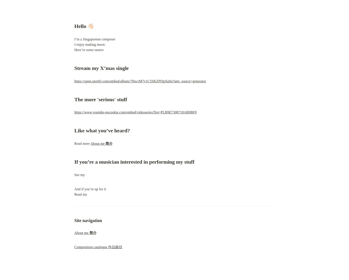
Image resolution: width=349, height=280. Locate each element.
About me (102, 143)
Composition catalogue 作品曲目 (98, 247)
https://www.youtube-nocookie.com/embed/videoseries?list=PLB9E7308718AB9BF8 (135, 112)
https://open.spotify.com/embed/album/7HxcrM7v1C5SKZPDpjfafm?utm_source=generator (140, 81)
